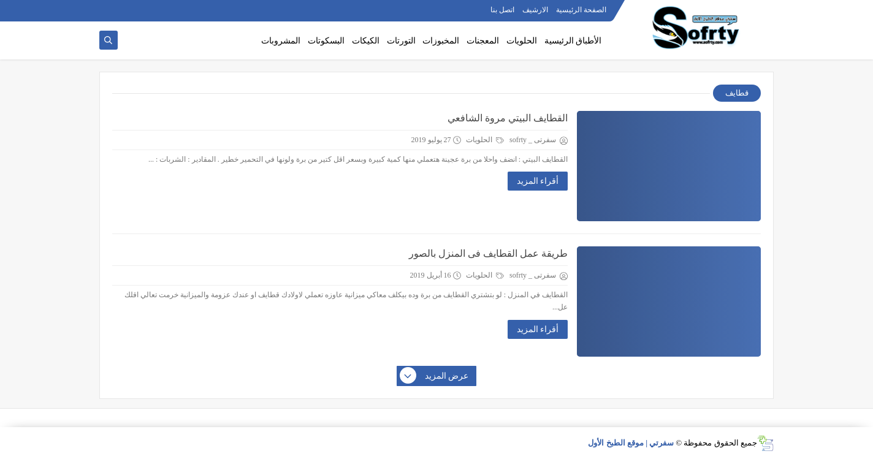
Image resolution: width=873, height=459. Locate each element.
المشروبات (280, 40)
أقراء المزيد (538, 181)
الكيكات (365, 40)
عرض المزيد (434, 376)
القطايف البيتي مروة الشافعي (508, 118)
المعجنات (483, 40)
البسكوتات (326, 40)
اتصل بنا (502, 10)
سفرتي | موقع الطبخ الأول (631, 442)
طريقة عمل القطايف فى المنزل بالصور (488, 253)
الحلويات (521, 40)
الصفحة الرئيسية (581, 10)
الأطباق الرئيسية (573, 40)
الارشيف (535, 10)
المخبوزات (440, 40)
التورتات (401, 40)
